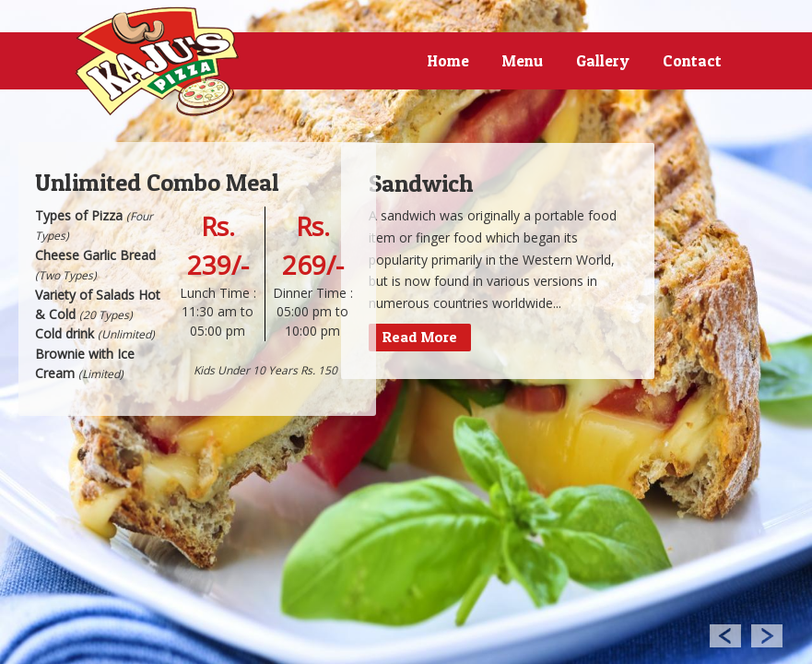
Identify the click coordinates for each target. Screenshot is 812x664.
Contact (692, 60)
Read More (419, 336)
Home (448, 60)
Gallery (603, 60)
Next (767, 635)
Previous (725, 635)
